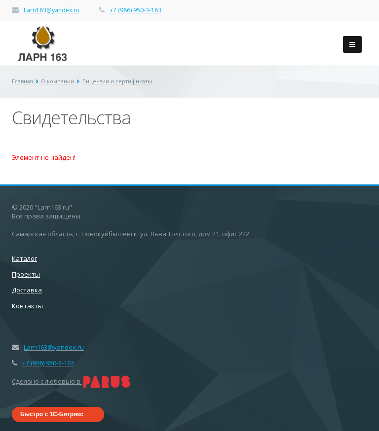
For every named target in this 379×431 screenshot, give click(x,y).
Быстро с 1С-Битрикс (51, 414)
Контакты (27, 305)
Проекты (26, 274)
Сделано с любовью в (71, 381)
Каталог (24, 258)
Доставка (27, 290)
